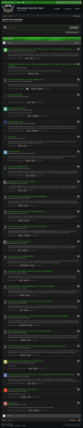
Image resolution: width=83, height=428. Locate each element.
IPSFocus (10, 424)
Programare (26, 376)
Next (10, 42)
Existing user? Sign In (8, 2)
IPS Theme (3, 424)
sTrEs (9, 68)
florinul (10, 153)
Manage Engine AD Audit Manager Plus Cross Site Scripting (31, 286)
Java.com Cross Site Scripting (19, 241)
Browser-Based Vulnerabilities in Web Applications (27, 196)
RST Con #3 (68, 8)
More (78, 8)
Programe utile (25, 168)
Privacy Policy (10, 425)
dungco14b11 (11, 51)
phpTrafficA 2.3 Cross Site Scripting (21, 182)
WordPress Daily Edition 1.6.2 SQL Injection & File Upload (30, 301)
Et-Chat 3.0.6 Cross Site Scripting (21, 256)
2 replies (23, 383)
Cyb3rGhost (11, 123)
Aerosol (10, 81)
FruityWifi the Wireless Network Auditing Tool (25, 80)
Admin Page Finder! (15, 122)
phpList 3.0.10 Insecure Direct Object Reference (26, 211)
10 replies (23, 368)
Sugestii (23, 138)
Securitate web (26, 198)
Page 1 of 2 (20, 42)
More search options (72, 32)
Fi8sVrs (10, 168)
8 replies (22, 115)
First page (12, 137)
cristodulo (10, 376)
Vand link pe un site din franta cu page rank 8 (25, 361)
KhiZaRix (10, 183)
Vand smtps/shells (15, 95)
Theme (3, 425)
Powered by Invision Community (72, 425)
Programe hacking (27, 81)
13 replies (21, 130)
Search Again (74, 27)
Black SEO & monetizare (27, 153)
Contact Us (17, 425)
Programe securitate (30, 51)
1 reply (20, 58)
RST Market (24, 68)
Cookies (24, 425)
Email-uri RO (13, 403)
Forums (57, 8)
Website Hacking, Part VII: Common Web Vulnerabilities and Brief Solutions (37, 346)
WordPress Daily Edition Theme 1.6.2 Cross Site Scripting (30, 271)
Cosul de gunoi (25, 96)
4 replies (21, 175)
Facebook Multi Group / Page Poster (22, 389)
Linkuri (25, 391)
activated (10, 110)
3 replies (20, 160)
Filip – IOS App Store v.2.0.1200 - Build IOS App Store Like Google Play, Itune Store (40, 49)
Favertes (10, 362)
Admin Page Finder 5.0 (16, 108)
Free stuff (23, 404)
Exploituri (24, 183)
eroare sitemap (14, 152)
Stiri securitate (25, 318)
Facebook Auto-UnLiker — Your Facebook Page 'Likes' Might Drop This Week (38, 316)
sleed (9, 404)
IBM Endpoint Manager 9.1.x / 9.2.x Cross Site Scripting (29, 331)
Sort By (77, 42)
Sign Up (19, 2)
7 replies (23, 73)
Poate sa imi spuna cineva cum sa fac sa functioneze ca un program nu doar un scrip (40, 374)
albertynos (11, 391)
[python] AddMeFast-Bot (17, 167)
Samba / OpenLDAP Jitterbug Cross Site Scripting (27, 226)
